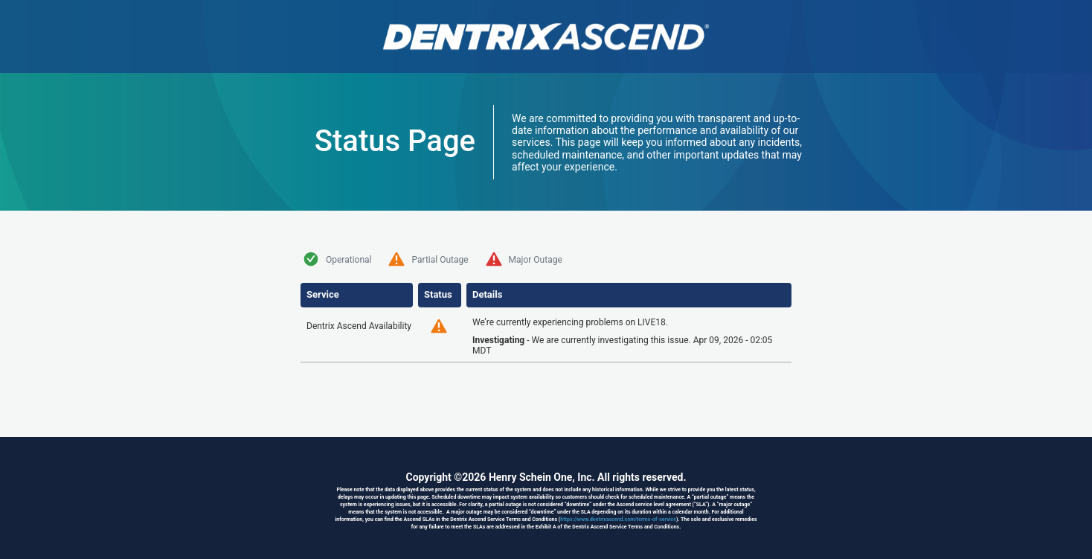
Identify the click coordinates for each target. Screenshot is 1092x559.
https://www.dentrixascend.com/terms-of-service (618, 520)
